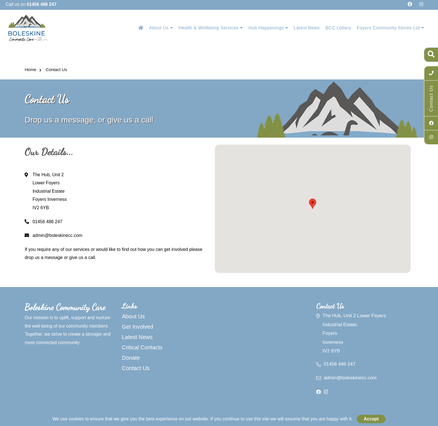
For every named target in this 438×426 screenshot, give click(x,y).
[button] (312, 204)
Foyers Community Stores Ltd (390, 27)
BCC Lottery (338, 27)
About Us (161, 27)
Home (30, 69)
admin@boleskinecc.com (53, 235)
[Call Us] (431, 73)
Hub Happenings (268, 27)
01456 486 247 (43, 221)
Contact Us (55, 69)
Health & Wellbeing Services (210, 27)
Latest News (307, 27)
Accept (371, 418)
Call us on (31, 4)
